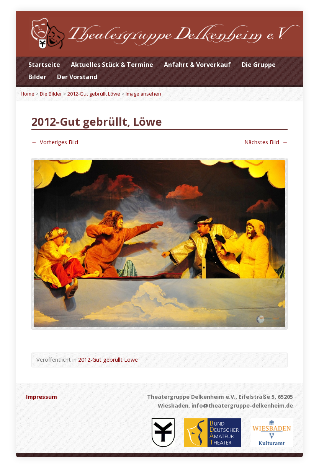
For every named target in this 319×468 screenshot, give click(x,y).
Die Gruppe (259, 64)
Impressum (41, 396)
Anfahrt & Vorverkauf (197, 64)
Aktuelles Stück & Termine (112, 64)
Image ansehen (143, 93)
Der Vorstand (77, 77)
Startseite (44, 64)
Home (27, 93)
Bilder (37, 77)
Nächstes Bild (266, 142)
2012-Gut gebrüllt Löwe (93, 93)
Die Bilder (51, 93)
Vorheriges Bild (54, 142)
